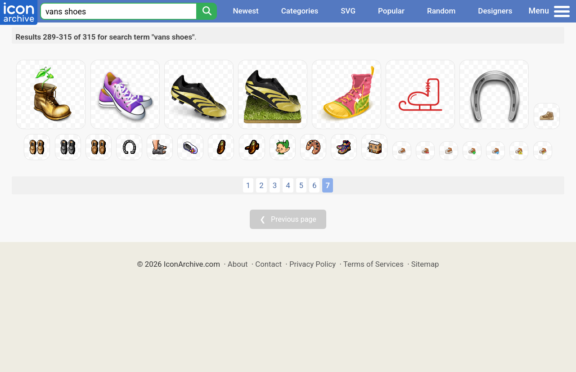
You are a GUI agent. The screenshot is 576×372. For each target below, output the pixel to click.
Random (441, 10)
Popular (391, 10)
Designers (495, 10)
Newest (245, 10)
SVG (348, 10)
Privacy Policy (312, 264)
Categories (300, 10)
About (238, 264)
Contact (268, 264)
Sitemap (425, 264)
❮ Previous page (288, 219)
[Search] (206, 11)
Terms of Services (373, 264)
